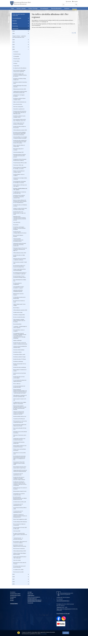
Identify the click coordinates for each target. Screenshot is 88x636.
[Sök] (68, 4)
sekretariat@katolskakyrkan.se (63, 600)
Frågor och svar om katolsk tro (34, 597)
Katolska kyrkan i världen (15, 593)
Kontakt (12, 600)
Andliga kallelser (31, 595)
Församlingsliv (13, 597)
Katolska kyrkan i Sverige (15, 595)
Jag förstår (65, 632)
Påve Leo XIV (30, 593)
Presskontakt (30, 602)
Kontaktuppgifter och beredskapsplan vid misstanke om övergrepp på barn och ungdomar (34, 600)
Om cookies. (44, 633)
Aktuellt (12, 598)
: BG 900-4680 (63, 613)
